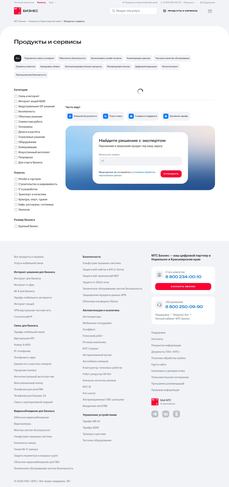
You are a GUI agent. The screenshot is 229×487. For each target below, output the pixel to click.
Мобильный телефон (109, 154)
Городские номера (25, 370)
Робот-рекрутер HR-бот (97, 374)
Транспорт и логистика (32, 194)
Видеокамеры (22, 424)
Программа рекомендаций (167, 384)
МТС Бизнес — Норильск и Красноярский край (37, 21)
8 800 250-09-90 (184, 307)
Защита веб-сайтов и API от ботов (103, 270)
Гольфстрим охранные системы (33, 437)
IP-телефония (22, 351)
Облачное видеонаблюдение (31, 417)
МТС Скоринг (91, 349)
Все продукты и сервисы (29, 257)
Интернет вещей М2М (31, 101)
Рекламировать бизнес (118, 66)
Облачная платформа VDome (100, 301)
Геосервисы (25, 127)
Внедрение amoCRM (95, 406)
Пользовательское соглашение (170, 377)
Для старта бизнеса (30, 162)
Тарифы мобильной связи (29, 332)
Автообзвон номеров (95, 361)
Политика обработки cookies (168, 358)
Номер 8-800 (22, 345)
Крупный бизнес (28, 226)
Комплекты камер (25, 443)
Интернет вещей (24, 304)
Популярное (25, 157)
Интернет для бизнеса (27, 278)
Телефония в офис (25, 358)
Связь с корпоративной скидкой (33, 402)
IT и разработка (27, 189)
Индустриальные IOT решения (36, 106)
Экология (24, 210)
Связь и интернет (28, 96)
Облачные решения (30, 117)
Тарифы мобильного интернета (33, 298)
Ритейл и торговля (29, 179)
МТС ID (87, 387)
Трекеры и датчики (94, 434)
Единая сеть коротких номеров (32, 364)
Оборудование (27, 142)
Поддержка (162, 315)
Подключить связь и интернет (39, 58)
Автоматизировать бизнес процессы (83, 66)
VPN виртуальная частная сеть (32, 310)
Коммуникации (27, 147)
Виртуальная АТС (24, 338)
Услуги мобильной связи (28, 263)
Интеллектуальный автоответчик (34, 377)
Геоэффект (89, 329)
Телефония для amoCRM (28, 389)
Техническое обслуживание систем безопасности (112, 289)
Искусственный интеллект (34, 152)
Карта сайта (158, 365)
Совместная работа (30, 122)
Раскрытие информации (166, 345)
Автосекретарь (92, 317)
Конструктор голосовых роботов (102, 368)
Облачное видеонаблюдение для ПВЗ (36, 462)
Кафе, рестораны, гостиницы (36, 205)
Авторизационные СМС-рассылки (103, 400)
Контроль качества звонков (99, 380)
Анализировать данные (138, 58)
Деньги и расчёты (29, 132)
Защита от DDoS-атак (96, 282)
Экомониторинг (170, 66)
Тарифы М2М (91, 428)
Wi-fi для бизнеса (24, 291)
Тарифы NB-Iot (91, 421)
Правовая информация (165, 390)
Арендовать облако (50, 66)
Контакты (157, 339)
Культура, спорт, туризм (32, 199)
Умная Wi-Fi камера (26, 449)
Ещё (53, 2)
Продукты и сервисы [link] (74, 21)
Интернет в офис (24, 285)
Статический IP (23, 317)
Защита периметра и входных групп (36, 456)
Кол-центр (89, 393)
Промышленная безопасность (31, 74)
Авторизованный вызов (97, 355)
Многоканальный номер (28, 383)
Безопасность (26, 111)
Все (17, 58)
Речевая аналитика (94, 342)
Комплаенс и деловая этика (168, 371)
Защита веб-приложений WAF (101, 276)
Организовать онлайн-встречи (106, 58)
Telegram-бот (181, 315)
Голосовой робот (93, 336)
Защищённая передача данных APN (104, 295)
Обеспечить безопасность (72, 58)
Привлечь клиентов (25, 66)
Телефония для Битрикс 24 (30, 396)
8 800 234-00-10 (178, 2)
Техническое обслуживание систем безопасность (43, 468)
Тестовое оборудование (97, 440)
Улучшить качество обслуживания (172, 58)
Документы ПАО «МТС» (165, 352)
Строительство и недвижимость (37, 184)
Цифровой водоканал (146, 66)
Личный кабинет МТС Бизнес (172, 319)
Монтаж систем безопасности (32, 430)
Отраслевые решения (31, 137)
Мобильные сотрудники (97, 323)
